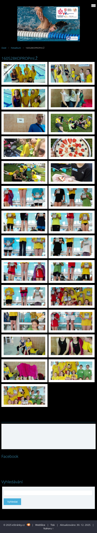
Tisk (52, 524)
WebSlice (40, 524)
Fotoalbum (16, 48)
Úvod (3, 48)
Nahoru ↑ (48, 528)
